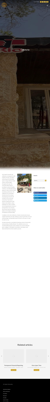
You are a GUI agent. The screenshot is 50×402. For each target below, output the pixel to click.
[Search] (45, 180)
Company (10, 270)
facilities (13, 270)
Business (6, 270)
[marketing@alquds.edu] (37, 325)
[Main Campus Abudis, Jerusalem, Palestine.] (37, 329)
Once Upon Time (36, 268)
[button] (47, 5)
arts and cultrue (30, 270)
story (38, 270)
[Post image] (13, 259)
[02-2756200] (37, 327)
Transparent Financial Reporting (13, 268)
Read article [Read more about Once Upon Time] (36, 273)
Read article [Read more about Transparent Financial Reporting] (14, 273)
